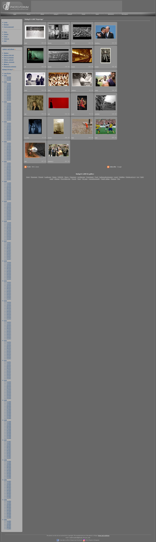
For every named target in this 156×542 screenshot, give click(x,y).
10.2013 (8, 325)
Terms (5, 36)
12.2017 (8, 242)
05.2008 (8, 432)
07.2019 (8, 210)
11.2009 (8, 403)
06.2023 (8, 132)
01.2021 (8, 179)
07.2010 (8, 389)
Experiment (90, 177)
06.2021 (8, 172)
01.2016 (8, 279)
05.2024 (8, 113)
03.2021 (8, 176)
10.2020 (8, 185)
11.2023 (8, 124)
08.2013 (8, 328)
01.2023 (8, 139)
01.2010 (8, 398)
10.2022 (8, 146)
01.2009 (8, 418)
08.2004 (8, 507)
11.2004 (8, 502)
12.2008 (8, 421)
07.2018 (8, 230)
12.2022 (8, 143)
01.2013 (8, 338)
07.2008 (8, 429)
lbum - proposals (9, 62)
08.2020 (8, 188)
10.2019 (8, 205)
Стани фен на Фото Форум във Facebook (70, 540)
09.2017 (8, 247)
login (14, 14)
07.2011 (8, 369)
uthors (6, 53)
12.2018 (8, 222)
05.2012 (8, 352)
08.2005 (8, 487)
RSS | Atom (35, 167)
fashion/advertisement (106, 177)
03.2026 (8, 77)
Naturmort (73, 177)
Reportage (34, 177)
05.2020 (8, 193)
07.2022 (8, 150)
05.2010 (8, 392)
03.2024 (8, 116)
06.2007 (8, 450)
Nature (54, 177)
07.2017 (8, 250)
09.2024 (8, 107)
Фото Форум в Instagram (92, 540)
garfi (73, 114)
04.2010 (8, 393)
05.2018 (8, 233)
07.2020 (8, 190)
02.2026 (8, 78)
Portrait (41, 177)
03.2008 (8, 435)
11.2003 (8, 522)
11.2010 (8, 383)
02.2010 (8, 396)
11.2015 (8, 283)
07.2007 (8, 449)
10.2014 (8, 305)
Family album (105, 179)
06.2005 (8, 490)
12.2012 (8, 342)
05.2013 (8, 332)
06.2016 (8, 271)
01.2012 (8, 358)
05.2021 (8, 173)
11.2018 (8, 224)
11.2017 (8, 244)
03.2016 (8, 276)
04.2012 (8, 354)
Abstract (57, 179)
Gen (73, 137)
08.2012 (8, 348)
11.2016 (8, 264)
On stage (85, 179)
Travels (74, 179)
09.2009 (8, 406)
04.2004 (8, 513)
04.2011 (8, 374)
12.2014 (8, 302)
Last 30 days (7, 73)
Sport (79, 179)
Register (6, 24)
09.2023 (8, 127)
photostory (111, 14)
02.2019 (8, 217)
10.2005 (8, 484)
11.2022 (8, 144)
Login (5, 22)
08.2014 (8, 308)
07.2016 (8, 270)
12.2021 (8, 163)
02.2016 (8, 277)
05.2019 (8, 213)
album (42, 14)
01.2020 (8, 199)
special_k (50, 161)
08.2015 (8, 288)
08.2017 (8, 248)
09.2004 (8, 505)
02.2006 (8, 476)
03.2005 (8, 494)
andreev (74, 90)
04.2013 (8, 334)
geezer (97, 66)
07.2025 (8, 90)
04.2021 (8, 175)
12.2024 (8, 103)
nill (25, 114)
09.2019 (8, 207)
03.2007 (8, 455)
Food (96, 177)
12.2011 (8, 362)
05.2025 (8, 93)
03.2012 (8, 355)
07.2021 (8, 170)
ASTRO (97, 114)
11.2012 (8, 343)
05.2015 (8, 292)
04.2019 (8, 214)
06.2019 (8, 211)
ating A (6, 64)
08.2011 (8, 368)
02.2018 (8, 237)
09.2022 (8, 147)
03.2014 (8, 315)
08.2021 (8, 169)
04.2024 (8, 115)
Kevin (49, 43)
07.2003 (8, 528)
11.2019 (8, 204)
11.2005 (8, 482)
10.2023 (8, 126)
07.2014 (8, 309)
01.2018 (8, 239)
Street (28, 177)
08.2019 (8, 208)
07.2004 (8, 508)
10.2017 (8, 245)
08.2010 (8, 387)
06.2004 (8, 510)
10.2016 (8, 265)
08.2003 (8, 527)
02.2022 (8, 158)
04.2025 (8, 95)
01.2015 (8, 298)
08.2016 (8, 268)
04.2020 (8, 194)
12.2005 (8, 481)
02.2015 (8, 297)
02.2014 (8, 317)
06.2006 (8, 470)
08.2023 (8, 129)
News (5, 32)
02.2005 (8, 496)
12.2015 (8, 282)
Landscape (48, 177)
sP (25, 66)
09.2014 (8, 306)
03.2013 (8, 335)
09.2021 (8, 167)
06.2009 (8, 410)
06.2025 (8, 92)
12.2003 (8, 521)
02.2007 (8, 456)
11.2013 (8, 323)
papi (96, 137)
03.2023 (8, 136)
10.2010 (8, 384)
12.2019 (8, 202)
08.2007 (8, 447)
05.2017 (8, 253)
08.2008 (8, 427)
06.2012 (8, 351)
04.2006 (8, 473)
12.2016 (8, 262)
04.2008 (8, 433)
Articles (6, 34)
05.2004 (8, 511)
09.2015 (8, 286)
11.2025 (8, 84)
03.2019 (8, 216)
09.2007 (8, 446)
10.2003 (8, 524)
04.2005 (8, 493)
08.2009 (8, 407)
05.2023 (8, 133)
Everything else (65, 179)
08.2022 (8, 149)
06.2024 (8, 112)
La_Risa (26, 137)
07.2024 (8, 110)
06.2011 (8, 371)
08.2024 (8, 109)
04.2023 (8, 135)
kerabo (50, 137)
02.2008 (8, 436)
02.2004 (8, 516)
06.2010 (8, 390)
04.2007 (8, 453)
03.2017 (8, 256)
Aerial (116, 177)
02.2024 (8, 118)
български (125, 14)
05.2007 (8, 452)
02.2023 (8, 138)
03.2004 (8, 514)
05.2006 (8, 472)
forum (83, 14)
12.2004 (8, 501)
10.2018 (8, 225)
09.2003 (8, 525)
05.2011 (8, 372)
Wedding (122, 177)
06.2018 (8, 231)
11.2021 (8, 164)
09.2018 (8, 227)
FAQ (5, 41)
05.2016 (8, 273)
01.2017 (8, 259)
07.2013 (8, 329)
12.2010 (8, 381)
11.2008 (8, 423)
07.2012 (8, 349)
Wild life (60, 177)
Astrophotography (94, 179)
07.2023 (8, 130)
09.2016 (8, 267)
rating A (56, 14)
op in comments (9, 57)
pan (25, 161)
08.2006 (8, 467)
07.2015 (8, 289)
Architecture (81, 177)
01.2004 (8, 517)
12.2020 (8, 182)
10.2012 (8, 345)
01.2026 (8, 80)
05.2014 (8, 312)
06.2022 (8, 152)
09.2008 (8, 426)
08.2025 (8, 89)
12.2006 (8, 461)
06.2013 (8, 331)
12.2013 (8, 322)
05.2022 (8, 153)
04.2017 (8, 254)
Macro (66, 177)
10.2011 (8, 365)
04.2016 (8, 274)
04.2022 (8, 155)
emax (96, 90)
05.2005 (8, 491)
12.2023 (8, 123)
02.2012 (8, 357)
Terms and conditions (104, 535)
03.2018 (8, 236)
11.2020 (8, 184)
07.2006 (8, 469)
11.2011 (8, 363)
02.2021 (8, 178)
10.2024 (8, 106)
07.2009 (8, 409)
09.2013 (8, 326)
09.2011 (8, 366)
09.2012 (8, 346)
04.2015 (8, 294)
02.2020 (8, 197)
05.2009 (8, 412)
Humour (113, 179)
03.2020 (8, 196)
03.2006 (8, 475)
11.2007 (8, 443)
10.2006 (8, 464)
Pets (119, 179)
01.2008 (8, 438)
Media (28, 14)
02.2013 (8, 337)
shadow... (97, 43)
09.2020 (8, 187)
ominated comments (10, 66)
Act (138, 177)
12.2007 (8, 441)
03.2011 (8, 375)
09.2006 (8, 466)
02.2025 (8, 98)
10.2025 (8, 86)
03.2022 (8, 156)
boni (49, 90)
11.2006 (8, 463)
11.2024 (8, 104)
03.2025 (8, 96)
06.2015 (8, 291)
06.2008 (8, 430)
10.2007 (8, 444)
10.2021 (8, 166)
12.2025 (8, 83)
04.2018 (8, 234)
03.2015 (8, 295)
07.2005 (8, 488)
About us (6, 38)
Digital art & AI (131, 177)
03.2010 (8, 395)
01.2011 (8, 378)
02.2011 (8, 377)
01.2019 (8, 219)
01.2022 (8, 159)
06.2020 (8, 191)
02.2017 (8, 257)
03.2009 (8, 415)
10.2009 (8, 404)
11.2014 (8, 303)
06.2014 (8, 311)
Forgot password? (9, 27)
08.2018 (8, 228)
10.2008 (8, 424)
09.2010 (8, 386)
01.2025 (8, 99)
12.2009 (8, 401)
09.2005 (8, 485)
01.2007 (8, 458)
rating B (70, 14)
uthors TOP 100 (9, 55)
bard (25, 43)
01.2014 (8, 318)
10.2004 (8, 504)
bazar (97, 14)
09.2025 (8, 87)
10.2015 (8, 285)
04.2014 (8, 314)
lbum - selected (8, 59)
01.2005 (8, 497)
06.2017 (8, 251)
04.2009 (8, 413)
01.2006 (8, 478)
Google (119, 167)
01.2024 (8, 119)
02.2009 (8, 416)
